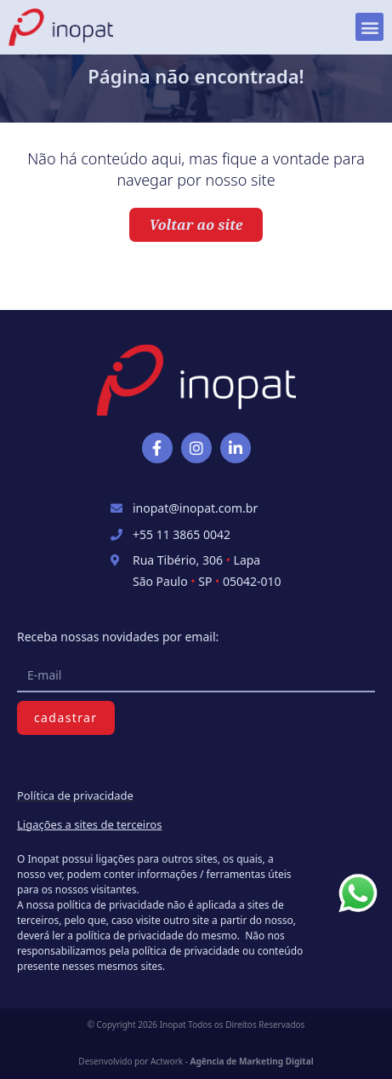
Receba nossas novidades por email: (118, 636)
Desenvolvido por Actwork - (195, 1061)
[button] (369, 27)
